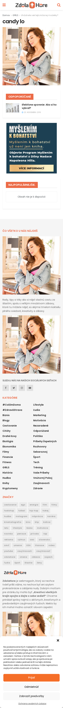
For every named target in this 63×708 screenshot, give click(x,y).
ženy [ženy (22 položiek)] (39, 562)
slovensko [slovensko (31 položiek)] (44, 539)
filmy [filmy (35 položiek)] (54, 504)
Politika (38, 436)
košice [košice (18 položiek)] (46, 522)
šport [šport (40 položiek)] (17, 562)
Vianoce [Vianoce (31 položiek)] (39, 545)
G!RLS (15, 15)
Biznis (6, 415)
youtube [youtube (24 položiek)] (8, 551)
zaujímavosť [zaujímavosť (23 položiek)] (43, 551)
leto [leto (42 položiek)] (6, 528)
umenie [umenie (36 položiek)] (18, 545)
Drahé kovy (9, 436)
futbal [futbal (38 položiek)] (21, 510)
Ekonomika (9, 446)
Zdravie (38, 488)
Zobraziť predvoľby (31, 696)
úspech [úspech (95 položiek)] (49, 557)
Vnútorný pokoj (42, 478)
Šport (36, 457)
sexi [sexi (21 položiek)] (32, 539)
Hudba (7, 478)
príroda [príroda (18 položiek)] (35, 533)
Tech (36, 462)
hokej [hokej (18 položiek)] (46, 510)
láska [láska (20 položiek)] (29, 528)
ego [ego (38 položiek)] (23, 504)
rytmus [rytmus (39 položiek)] (21, 539)
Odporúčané (41, 431)
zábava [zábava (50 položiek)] (36, 557)
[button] (58, 640)
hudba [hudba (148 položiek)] (7, 516)
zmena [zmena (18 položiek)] (23, 557)
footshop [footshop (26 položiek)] (9, 510)
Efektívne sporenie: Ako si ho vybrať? (39, 106)
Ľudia (36, 410)
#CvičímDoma (12, 404)
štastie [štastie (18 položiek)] (28, 562)
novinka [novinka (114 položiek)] (8, 533)
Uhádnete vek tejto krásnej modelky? (39, 15)
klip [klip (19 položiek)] (37, 522)
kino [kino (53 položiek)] (28, 522)
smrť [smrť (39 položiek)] (6, 545)
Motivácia (39, 420)
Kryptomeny (10, 488)
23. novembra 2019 (31, 112)
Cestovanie (10, 425)
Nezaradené (40, 425)
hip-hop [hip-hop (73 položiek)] (34, 510)
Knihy (6, 483)
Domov (6, 15)
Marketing (39, 415)
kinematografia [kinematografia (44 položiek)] (12, 522)
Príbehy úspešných (45, 441)
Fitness (7, 462)
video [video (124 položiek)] (52, 545)
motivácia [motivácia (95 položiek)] (42, 528)
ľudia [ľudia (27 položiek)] (7, 562)
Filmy (6, 451)
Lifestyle (38, 404)
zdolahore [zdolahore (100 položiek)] (9, 557)
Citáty (6, 431)
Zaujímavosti (41, 483)
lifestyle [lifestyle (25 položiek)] (17, 528)
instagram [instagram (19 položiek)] (21, 516)
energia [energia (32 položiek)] (34, 504)
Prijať (31, 677)
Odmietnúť (31, 687)
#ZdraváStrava (12, 410)
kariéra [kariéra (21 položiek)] (51, 516)
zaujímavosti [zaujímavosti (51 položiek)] (24, 551)
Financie (8, 457)
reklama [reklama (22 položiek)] (8, 539)
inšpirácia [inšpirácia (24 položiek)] (37, 516)
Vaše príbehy (41, 472)
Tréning (38, 467)
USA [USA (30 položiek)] (28, 545)
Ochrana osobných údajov (32, 703)
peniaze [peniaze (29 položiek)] (21, 533)
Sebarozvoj (40, 451)
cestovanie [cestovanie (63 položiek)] (10, 504)
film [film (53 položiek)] (45, 504)
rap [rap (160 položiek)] (45, 533)
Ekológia (8, 441)
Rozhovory (39, 446)
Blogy (6, 420)
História (7, 472)
